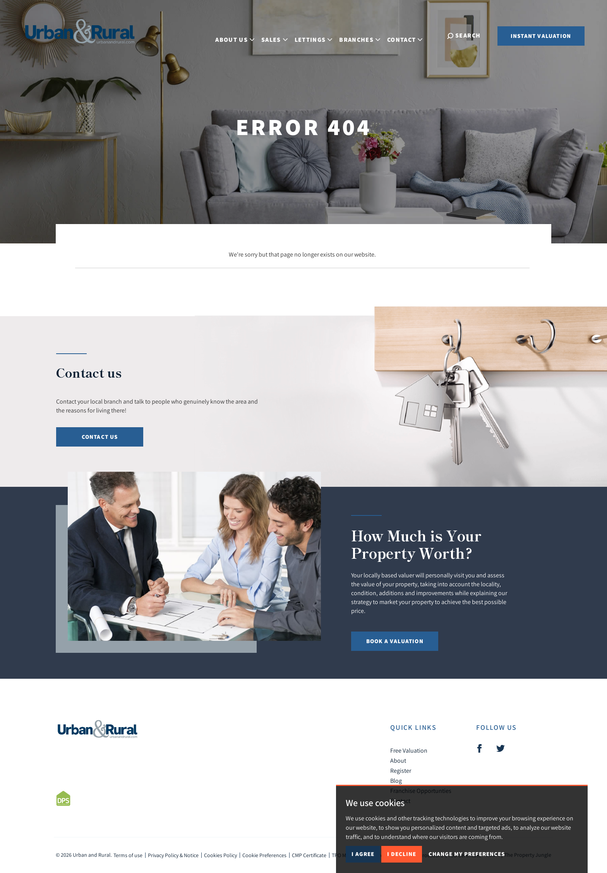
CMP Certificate (309, 855)
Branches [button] (365, 35)
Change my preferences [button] (467, 854)
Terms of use (127, 855)
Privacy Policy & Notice (173, 855)
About (398, 760)
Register (400, 770)
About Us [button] (241, 35)
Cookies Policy (220, 855)
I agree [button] (363, 854)
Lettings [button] (319, 35)
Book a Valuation (395, 641)
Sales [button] (280, 35)
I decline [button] (401, 854)
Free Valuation (408, 750)
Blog (396, 780)
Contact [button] (411, 35)
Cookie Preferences (264, 855)
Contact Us (100, 436)
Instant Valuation (541, 35)
